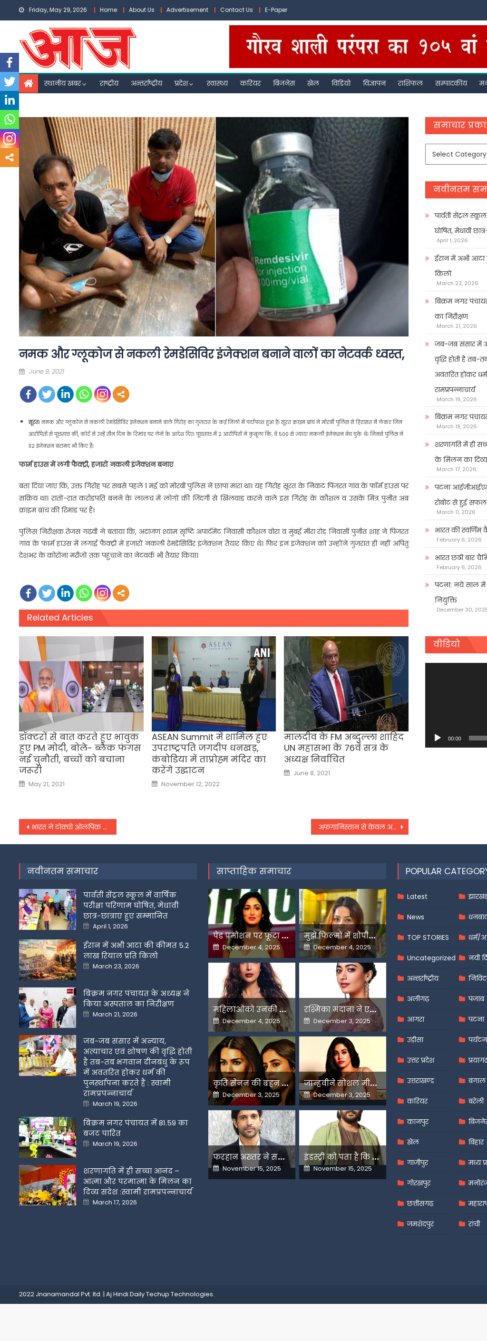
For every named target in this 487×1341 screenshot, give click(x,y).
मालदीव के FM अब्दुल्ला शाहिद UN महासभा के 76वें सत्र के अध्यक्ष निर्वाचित (344, 748)
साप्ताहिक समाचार (254, 871)
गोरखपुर (418, 1183)
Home (108, 10)
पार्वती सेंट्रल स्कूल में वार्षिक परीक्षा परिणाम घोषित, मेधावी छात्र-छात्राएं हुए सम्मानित (131, 905)
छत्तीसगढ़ (420, 1203)
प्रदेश (181, 83)
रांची (474, 1224)
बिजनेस (284, 83)
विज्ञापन (374, 83)
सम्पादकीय (451, 83)
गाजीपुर (417, 1162)
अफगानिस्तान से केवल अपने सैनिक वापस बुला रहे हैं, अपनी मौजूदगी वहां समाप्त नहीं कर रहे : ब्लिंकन (364, 827)
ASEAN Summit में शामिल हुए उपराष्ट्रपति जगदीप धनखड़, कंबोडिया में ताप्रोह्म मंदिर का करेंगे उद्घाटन (209, 753)
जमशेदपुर (420, 1224)
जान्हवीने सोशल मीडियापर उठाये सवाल (373, 1083)
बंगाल (477, 1080)
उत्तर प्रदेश (420, 1060)
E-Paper (276, 10)
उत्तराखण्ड (420, 1080)
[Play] (437, 738)
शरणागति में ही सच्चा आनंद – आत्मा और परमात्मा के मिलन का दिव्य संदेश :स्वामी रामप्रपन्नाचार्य (137, 1181)
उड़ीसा (415, 1040)
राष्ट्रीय (109, 83)
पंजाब (476, 999)
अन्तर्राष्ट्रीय (146, 83)
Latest (417, 896)
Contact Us (236, 10)
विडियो (341, 83)
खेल (313, 83)
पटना (476, 1019)
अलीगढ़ (418, 999)
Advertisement (187, 10)
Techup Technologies (179, 1294)
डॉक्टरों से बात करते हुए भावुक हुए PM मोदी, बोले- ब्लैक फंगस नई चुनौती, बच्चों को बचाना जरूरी (80, 753)
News (415, 917)
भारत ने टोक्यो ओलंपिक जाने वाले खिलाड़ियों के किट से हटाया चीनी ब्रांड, (74, 827)
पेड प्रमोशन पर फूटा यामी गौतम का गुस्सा (285, 935)
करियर (250, 83)
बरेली (476, 1101)
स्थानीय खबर (62, 83)
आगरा (415, 1019)
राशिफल (410, 83)
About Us (142, 10)
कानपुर (418, 1121)
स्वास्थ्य (217, 83)
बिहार (476, 1142)
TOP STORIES (428, 937)
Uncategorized (431, 958)
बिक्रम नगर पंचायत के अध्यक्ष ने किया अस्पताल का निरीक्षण (136, 998)
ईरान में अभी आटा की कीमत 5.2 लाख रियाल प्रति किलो (136, 950)
